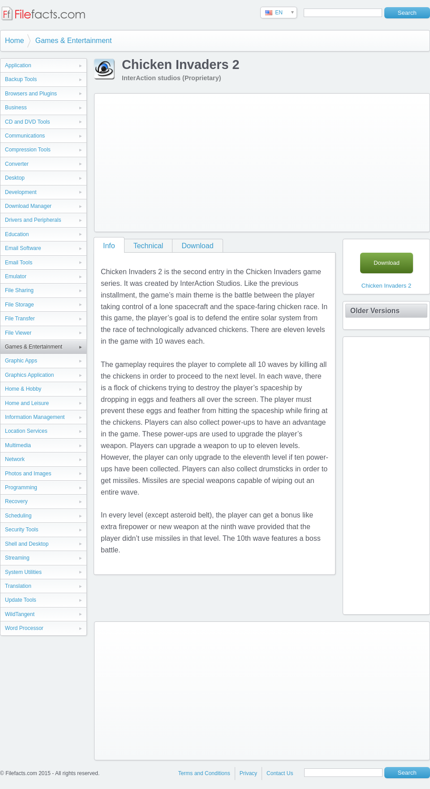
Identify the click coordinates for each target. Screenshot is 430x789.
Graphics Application (29, 375)
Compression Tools (28, 150)
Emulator (15, 276)
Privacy (248, 773)
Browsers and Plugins (31, 94)
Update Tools (20, 600)
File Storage (19, 305)
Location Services (26, 431)
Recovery (16, 501)
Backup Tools (21, 79)
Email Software (23, 248)
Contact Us (280, 773)
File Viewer (18, 333)
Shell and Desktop (26, 544)
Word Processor (24, 628)
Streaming (17, 558)
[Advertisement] (221, 161)
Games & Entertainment (73, 40)
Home (14, 40)
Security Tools (21, 529)
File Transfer (20, 318)
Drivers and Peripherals (33, 220)
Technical (148, 246)
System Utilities (23, 572)
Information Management (34, 417)
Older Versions (375, 311)
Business (16, 107)
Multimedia (18, 445)
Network (15, 459)
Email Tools (18, 262)
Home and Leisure (27, 403)
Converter (17, 164)
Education (17, 234)
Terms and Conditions (204, 773)
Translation (18, 586)
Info (109, 246)
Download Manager (28, 206)
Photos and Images (28, 473)
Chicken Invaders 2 (386, 285)
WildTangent (19, 614)
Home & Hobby (23, 389)
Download (197, 246)
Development (21, 192)
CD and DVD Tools (27, 122)
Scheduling (18, 516)
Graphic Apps (21, 361)
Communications (25, 136)
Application (18, 65)
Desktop (15, 178)
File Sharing (19, 290)
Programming (21, 487)
